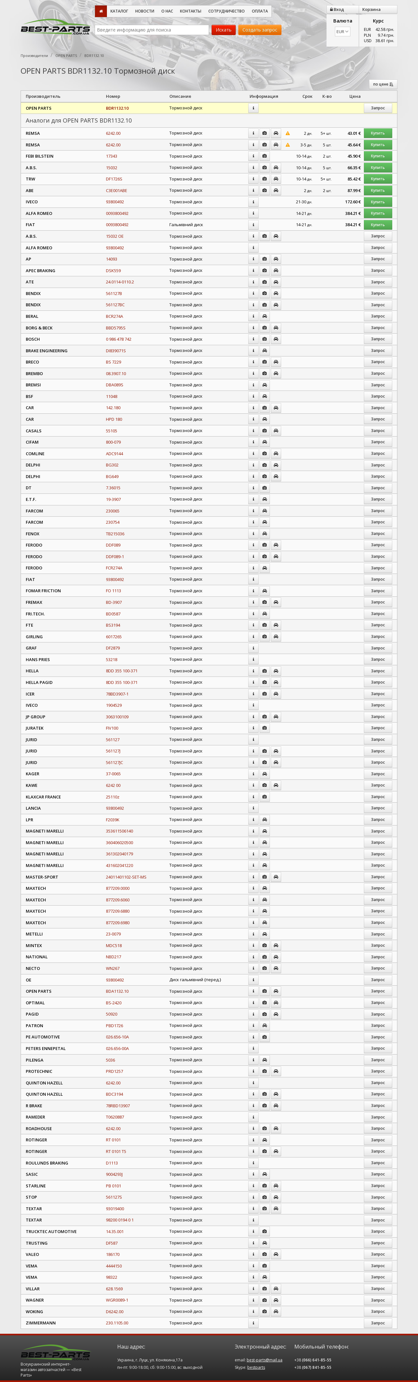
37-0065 (113, 774)
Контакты (190, 11)
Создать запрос (259, 30)
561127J (113, 751)
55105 (111, 431)
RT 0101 (113, 1140)
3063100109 (117, 717)
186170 (112, 1254)
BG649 (112, 476)
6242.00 (113, 133)
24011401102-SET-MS (126, 877)
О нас (167, 11)
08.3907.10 (116, 373)
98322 (111, 1277)
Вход (337, 9)
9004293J (114, 1174)
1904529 (114, 705)
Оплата (260, 11)
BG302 (112, 465)
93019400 (115, 1209)
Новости (144, 11)
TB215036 (115, 534)
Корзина (371, 9)
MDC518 (114, 945)
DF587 (112, 1243)
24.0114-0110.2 (120, 282)
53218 (111, 659)
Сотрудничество (226, 11)
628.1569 (114, 1289)
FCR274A (114, 568)
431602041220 (119, 865)
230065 (112, 511)
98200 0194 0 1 (120, 1220)
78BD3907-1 (117, 694)
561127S (114, 1197)
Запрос (378, 108)
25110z (112, 797)
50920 (111, 1014)
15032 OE (115, 236)
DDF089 (113, 545)
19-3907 (113, 499)
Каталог (119, 11)
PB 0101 (113, 1186)
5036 (110, 1060)
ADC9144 (114, 453)
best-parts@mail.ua (264, 1360)
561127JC (114, 762)
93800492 (115, 202)
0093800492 (117, 213)
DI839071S (116, 351)
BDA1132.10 (117, 991)
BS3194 (113, 625)
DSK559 (113, 270)
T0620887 (115, 1117)
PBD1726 (114, 1025)
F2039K (112, 820)
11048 (111, 396)
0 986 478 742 (118, 339)
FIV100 (112, 728)
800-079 (113, 442)
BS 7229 (113, 362)
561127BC (115, 305)
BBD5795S (116, 328)
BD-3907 (114, 602)
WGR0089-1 (117, 1300)
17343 (111, 156)
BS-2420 (113, 1003)
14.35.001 (115, 1231)
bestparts (256, 1367)
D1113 (112, 1163)
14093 (111, 259)
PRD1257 (114, 1071)
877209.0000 (117, 888)
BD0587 (113, 614)
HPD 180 (114, 419)
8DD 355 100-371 (122, 671)
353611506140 (119, 831)
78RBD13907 (118, 1106)
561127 (112, 739)
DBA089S (114, 385)
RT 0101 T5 (116, 1151)
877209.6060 (117, 900)
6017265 (114, 637)
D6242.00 (114, 1311)
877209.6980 (117, 923)
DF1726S (114, 179)
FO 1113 (113, 591)
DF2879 (113, 648)
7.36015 (113, 488)
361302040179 (119, 854)
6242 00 (113, 785)
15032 (111, 167)
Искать (224, 30)
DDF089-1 (115, 556)
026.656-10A (117, 1037)
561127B (114, 293)
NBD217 (113, 957)
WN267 (112, 968)
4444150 (114, 1266)
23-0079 (113, 934)
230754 (112, 522)
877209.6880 (117, 911)
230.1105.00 (117, 1323)
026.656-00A (117, 1048)
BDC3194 (114, 1094)
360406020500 (119, 842)
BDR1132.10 (117, 108)
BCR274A (114, 316)
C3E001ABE (116, 190)
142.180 (113, 407)
